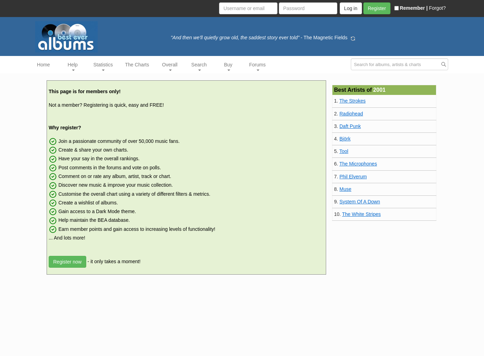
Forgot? (437, 8)
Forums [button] (257, 66)
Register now (67, 262)
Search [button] (199, 66)
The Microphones (358, 164)
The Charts (137, 64)
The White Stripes (361, 214)
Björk (344, 138)
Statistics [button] (103, 66)
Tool (343, 151)
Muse (345, 189)
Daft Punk (350, 126)
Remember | (411, 8)
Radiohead (351, 113)
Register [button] (377, 8)
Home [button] (43, 64)
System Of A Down (359, 201)
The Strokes (352, 101)
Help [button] (73, 66)
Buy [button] (228, 66)
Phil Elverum (353, 176)
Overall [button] (169, 66)
